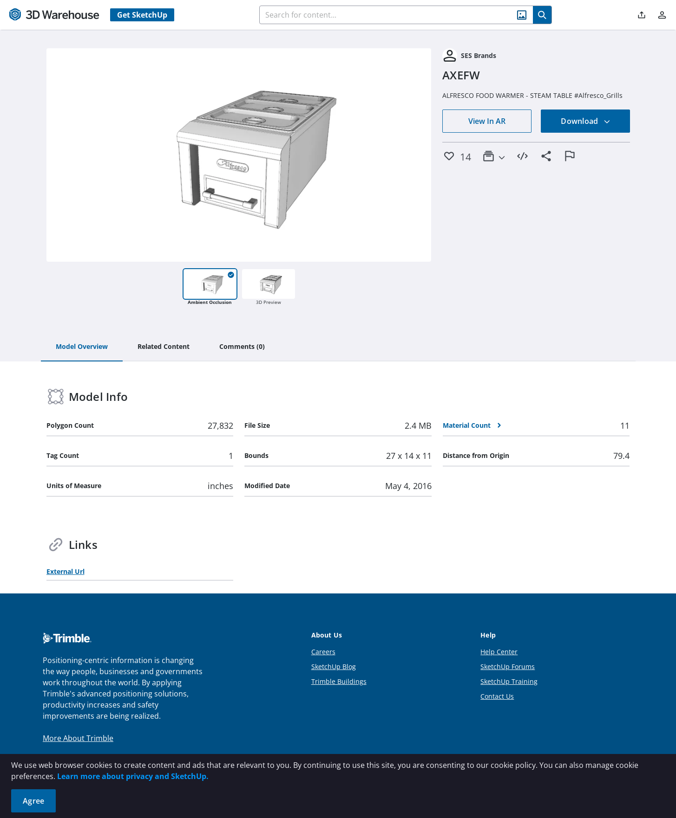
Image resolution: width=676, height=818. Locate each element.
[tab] (82, 347)
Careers (323, 651)
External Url (65, 571)
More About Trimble (78, 738)
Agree (33, 801)
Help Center (499, 651)
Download (585, 121)
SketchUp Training (509, 681)
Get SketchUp (142, 15)
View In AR (486, 121)
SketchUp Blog (333, 666)
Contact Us (497, 696)
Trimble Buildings (339, 681)
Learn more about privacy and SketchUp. (133, 776)
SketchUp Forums (507, 666)
